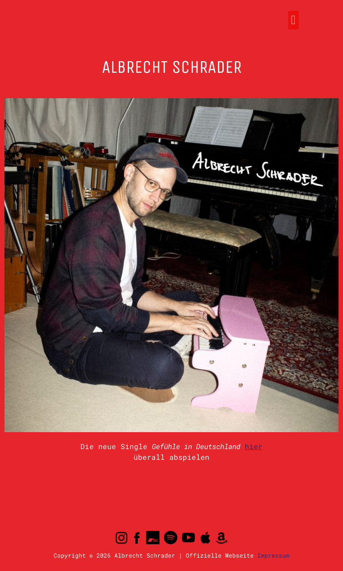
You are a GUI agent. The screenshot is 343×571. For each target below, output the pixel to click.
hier (254, 446)
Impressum (273, 555)
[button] (293, 20)
